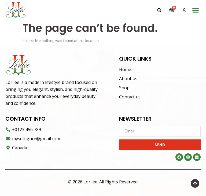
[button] (159, 10)
